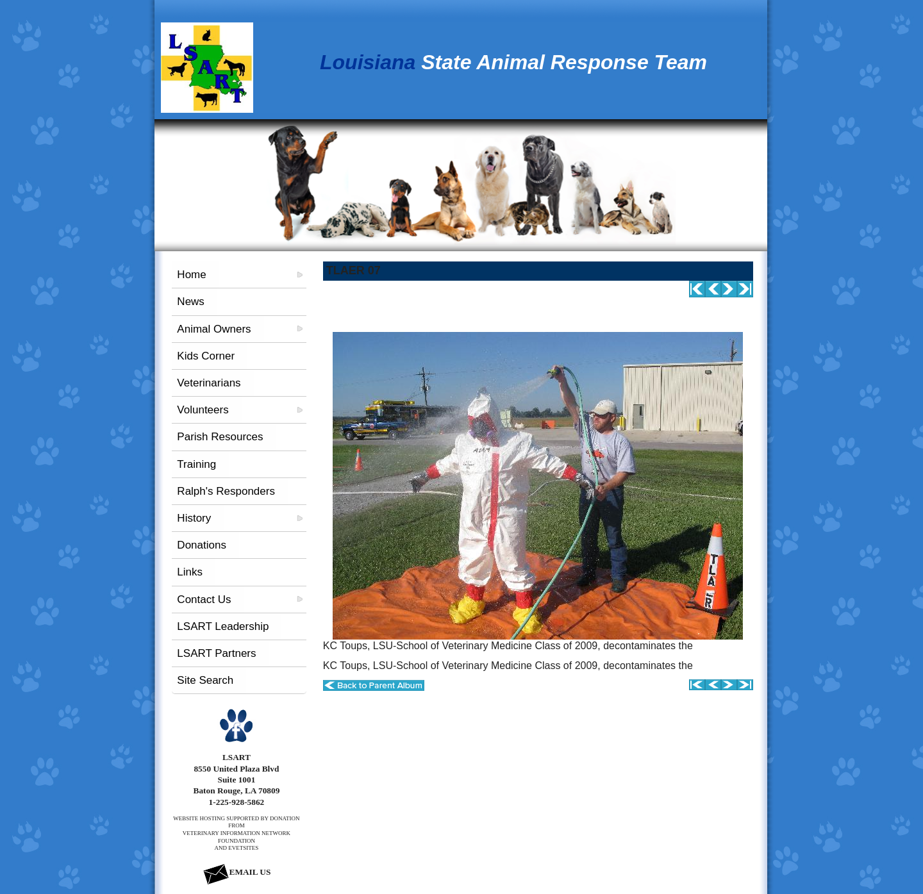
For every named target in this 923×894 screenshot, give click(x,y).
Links (190, 572)
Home (191, 275)
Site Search (205, 680)
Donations (201, 545)
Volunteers (202, 410)
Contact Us (204, 599)
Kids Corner (206, 356)
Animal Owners (214, 329)
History (194, 518)
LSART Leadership (223, 626)
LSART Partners (216, 653)
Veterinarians (208, 383)
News (190, 301)
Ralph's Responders (226, 491)
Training (196, 464)
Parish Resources (220, 437)
